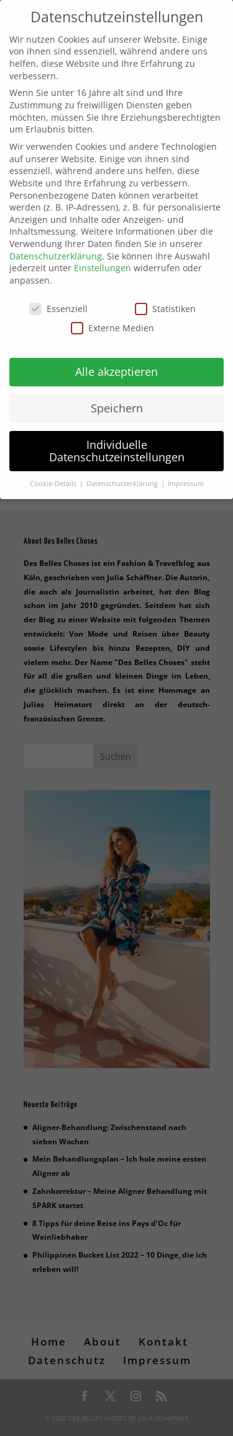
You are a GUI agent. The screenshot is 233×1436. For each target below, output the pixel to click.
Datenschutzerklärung (55, 247)
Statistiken (165, 300)
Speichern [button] (117, 400)
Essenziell (58, 300)
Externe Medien (112, 320)
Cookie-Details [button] (54, 475)
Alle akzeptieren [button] (116, 363)
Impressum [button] (186, 475)
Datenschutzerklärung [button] (123, 475)
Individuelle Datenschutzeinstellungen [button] (117, 442)
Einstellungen (102, 260)
